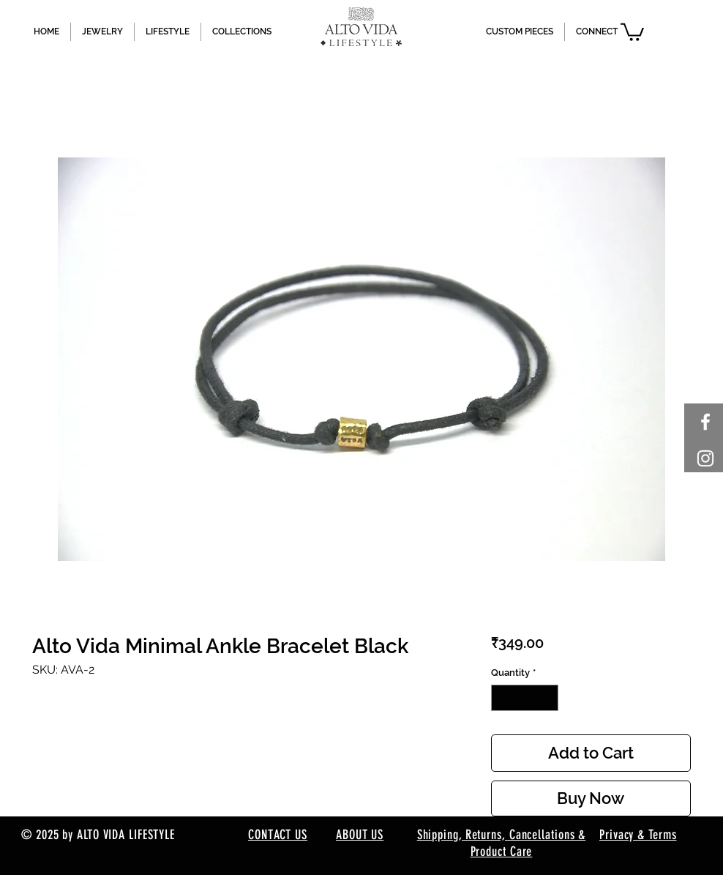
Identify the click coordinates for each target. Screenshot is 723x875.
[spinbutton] (524, 697)
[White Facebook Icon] (705, 422)
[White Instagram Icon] (705, 458)
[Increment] (547, 697)
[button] (632, 31)
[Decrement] (502, 697)
